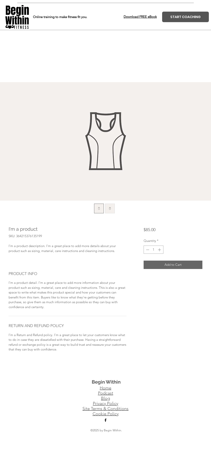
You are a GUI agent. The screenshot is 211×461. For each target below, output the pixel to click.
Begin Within (106, 382)
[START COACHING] (185, 17)
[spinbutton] (153, 250)
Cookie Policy (106, 413)
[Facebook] (105, 420)
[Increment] (160, 250)
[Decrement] (147, 250)
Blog (105, 398)
